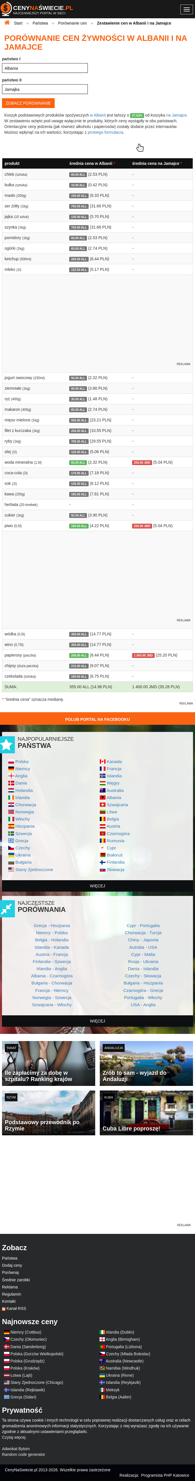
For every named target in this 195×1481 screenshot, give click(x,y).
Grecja (21, 840)
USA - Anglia (143, 1004)
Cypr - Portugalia (143, 925)
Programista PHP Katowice (165, 1475)
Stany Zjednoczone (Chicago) (37, 1382)
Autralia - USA (143, 947)
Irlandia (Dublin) (120, 1332)
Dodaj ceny (12, 1265)
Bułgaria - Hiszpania (143, 982)
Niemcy (22, 768)
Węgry (113, 782)
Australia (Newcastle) (125, 1361)
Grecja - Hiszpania (52, 925)
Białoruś (115, 854)
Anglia (21, 775)
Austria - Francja (52, 954)
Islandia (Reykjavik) (123, 1382)
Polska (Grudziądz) (28, 1361)
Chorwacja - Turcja (143, 932)
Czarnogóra (118, 833)
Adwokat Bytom (16, 1448)
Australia (115, 790)
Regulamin (11, 1294)
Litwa (112, 811)
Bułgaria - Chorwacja (51, 982)
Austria (113, 826)
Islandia (114, 775)
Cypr (111, 847)
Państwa (9, 1258)
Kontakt (8, 1301)
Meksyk (113, 1390)
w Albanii (98, 115)
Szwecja (23, 833)
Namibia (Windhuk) (123, 1368)
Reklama (10, 1287)
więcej (97, 886)
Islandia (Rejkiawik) (28, 1390)
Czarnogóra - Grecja (143, 990)
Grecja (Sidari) (23, 1397)
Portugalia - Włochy (143, 997)
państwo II (11, 80)
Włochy (22, 818)
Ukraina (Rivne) (120, 1375)
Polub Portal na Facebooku (97, 719)
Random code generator (23, 1454)
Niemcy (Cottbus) (26, 1332)
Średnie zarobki (16, 1280)
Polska (22, 761)
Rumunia (115, 840)
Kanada (114, 761)
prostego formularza (106, 132)
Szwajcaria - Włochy (52, 1004)
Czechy (22, 847)
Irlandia (22, 797)
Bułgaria (23, 862)
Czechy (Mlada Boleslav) (128, 1354)
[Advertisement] (97, 1182)
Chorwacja (25, 804)
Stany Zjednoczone (34, 869)
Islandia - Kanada (52, 947)
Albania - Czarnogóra (52, 975)
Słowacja (115, 869)
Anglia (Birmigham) (123, 1339)
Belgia (113, 818)
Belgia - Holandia (52, 939)
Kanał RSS (16, 1308)
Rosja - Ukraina (143, 961)
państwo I (11, 59)
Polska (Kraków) (25, 1368)
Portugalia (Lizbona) (124, 1346)
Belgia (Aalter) (119, 1397)
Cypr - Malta (143, 954)
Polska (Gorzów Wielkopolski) (37, 1354)
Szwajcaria (117, 804)
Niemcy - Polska (52, 932)
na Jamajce (176, 115)
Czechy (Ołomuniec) (29, 1339)
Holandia (24, 790)
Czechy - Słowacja (143, 975)
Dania (21, 782)
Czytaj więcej (13, 1437)
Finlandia (115, 862)
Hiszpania (25, 826)
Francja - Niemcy (51, 990)
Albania (113, 797)
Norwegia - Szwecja (51, 997)
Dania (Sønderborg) (28, 1346)
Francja (114, 768)
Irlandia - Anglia (52, 968)
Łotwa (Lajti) (21, 1375)
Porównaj (10, 1272)
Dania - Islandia (143, 968)
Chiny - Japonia (143, 939)
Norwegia (24, 811)
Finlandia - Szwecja (52, 961)
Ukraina (23, 854)
